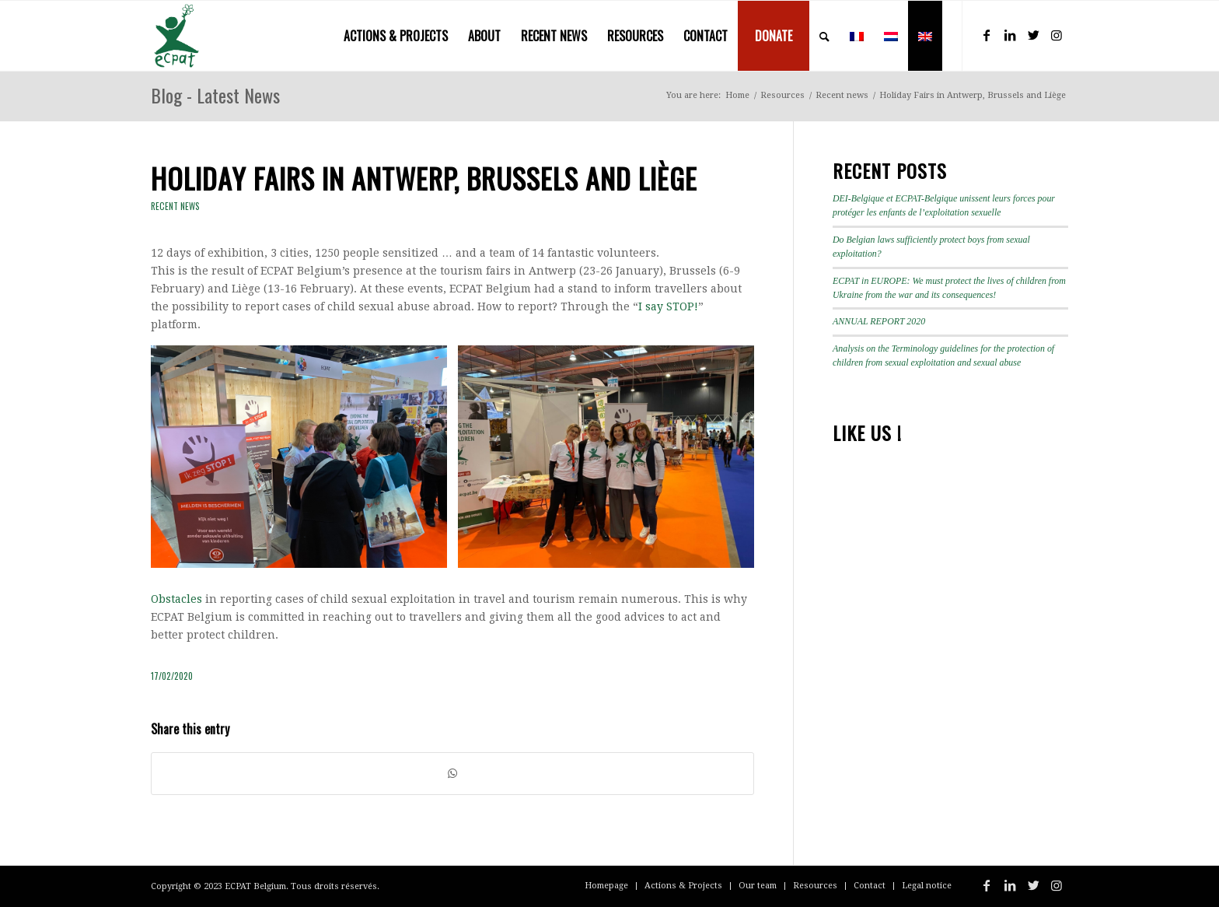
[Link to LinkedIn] (1010, 35)
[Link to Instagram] (1056, 35)
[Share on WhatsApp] (452, 773)
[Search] (824, 36)
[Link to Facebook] (986, 35)
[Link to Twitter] (1033, 35)
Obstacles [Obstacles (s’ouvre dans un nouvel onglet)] (176, 599)
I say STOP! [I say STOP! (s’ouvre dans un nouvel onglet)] (668, 306)
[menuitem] (396, 36)
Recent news (175, 206)
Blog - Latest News (215, 95)
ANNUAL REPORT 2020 (879, 321)
